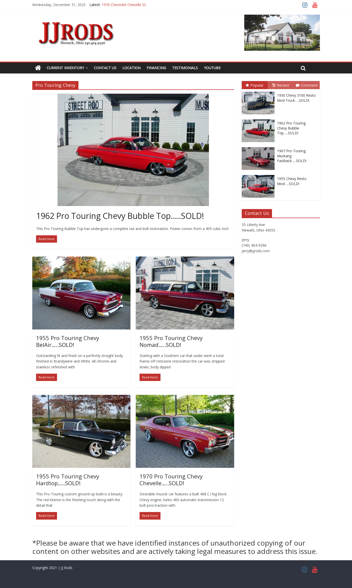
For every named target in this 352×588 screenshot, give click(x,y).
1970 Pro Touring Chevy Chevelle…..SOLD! (171, 479)
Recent (280, 85)
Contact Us (105, 67)
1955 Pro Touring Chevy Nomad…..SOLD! (171, 341)
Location (131, 67)
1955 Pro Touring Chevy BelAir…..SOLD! (67, 341)
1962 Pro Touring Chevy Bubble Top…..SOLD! (120, 215)
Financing (156, 67)
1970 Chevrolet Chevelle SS (124, 4)
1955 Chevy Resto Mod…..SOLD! (292, 181)
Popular (255, 85)
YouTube (212, 67)
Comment (307, 85)
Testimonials (185, 67)
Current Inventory (65, 67)
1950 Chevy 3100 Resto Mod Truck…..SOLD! (296, 98)
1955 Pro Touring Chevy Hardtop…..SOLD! (67, 479)
